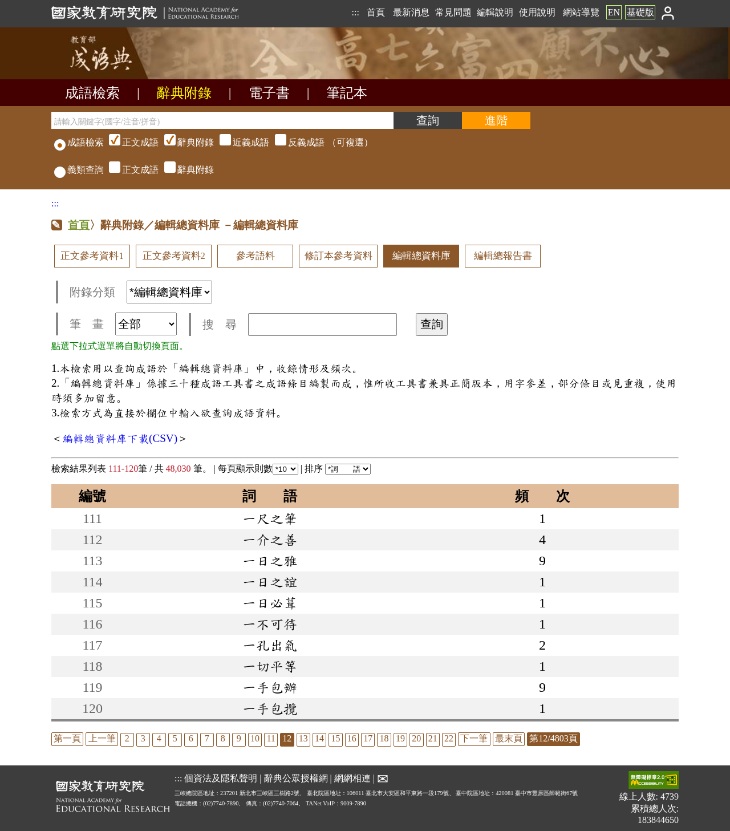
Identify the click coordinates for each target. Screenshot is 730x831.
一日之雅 (269, 560)
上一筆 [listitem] (102, 738)
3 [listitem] (143, 738)
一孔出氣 (269, 645)
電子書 (269, 93)
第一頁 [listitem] (67, 738)
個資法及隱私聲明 (220, 778)
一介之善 (269, 539)
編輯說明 (495, 12)
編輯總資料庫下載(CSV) (119, 438)
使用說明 (537, 12)
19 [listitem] (400, 738)
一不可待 (269, 624)
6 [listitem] (191, 738)
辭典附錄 (184, 93)
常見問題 (453, 12)
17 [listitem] (367, 738)
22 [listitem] (448, 738)
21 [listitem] (432, 738)
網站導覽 (581, 12)
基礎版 (640, 12)
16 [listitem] (351, 738)
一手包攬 (269, 708)
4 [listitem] (159, 738)
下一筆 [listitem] (474, 738)
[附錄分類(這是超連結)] (169, 292)
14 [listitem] (319, 738)
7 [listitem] (207, 738)
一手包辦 (269, 687)
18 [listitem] (384, 738)
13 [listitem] (303, 738)
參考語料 (255, 255)
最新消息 (411, 12)
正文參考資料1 (91, 255)
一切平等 (269, 666)
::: (355, 12)
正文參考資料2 (174, 255)
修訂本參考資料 (338, 255)
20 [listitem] (416, 738)
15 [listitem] (335, 738)
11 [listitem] (270, 738)
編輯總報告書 (503, 255)
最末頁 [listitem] (508, 738)
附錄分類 (141, 292)
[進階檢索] (496, 120)
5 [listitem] (175, 738)
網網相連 (352, 778)
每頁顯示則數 (258, 468)
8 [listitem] (223, 738)
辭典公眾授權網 (296, 778)
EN (614, 12)
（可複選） (239, 142)
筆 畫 (123, 324)
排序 (338, 468)
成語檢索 (92, 93)
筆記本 (346, 93)
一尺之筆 (269, 518)
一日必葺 (269, 602)
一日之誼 (269, 581)
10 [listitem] (254, 738)
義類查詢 (79, 170)
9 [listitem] (239, 738)
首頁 (376, 12)
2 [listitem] (127, 738)
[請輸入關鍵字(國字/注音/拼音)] (222, 120)
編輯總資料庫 (421, 255)
